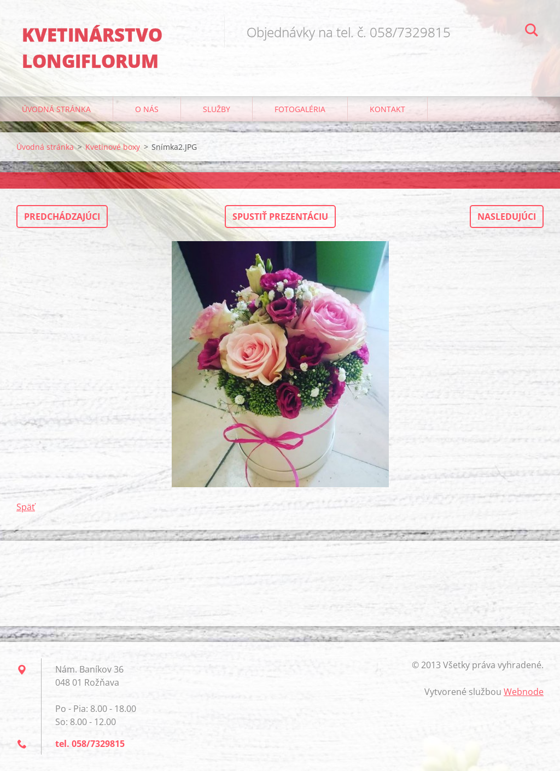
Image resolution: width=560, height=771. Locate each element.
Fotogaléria (300, 109)
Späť (25, 507)
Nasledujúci (506, 217)
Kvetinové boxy (112, 147)
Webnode (524, 692)
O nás (147, 109)
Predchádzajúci (62, 217)
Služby (216, 109)
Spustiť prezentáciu (280, 217)
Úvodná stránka (56, 109)
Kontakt (387, 109)
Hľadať (531, 32)
